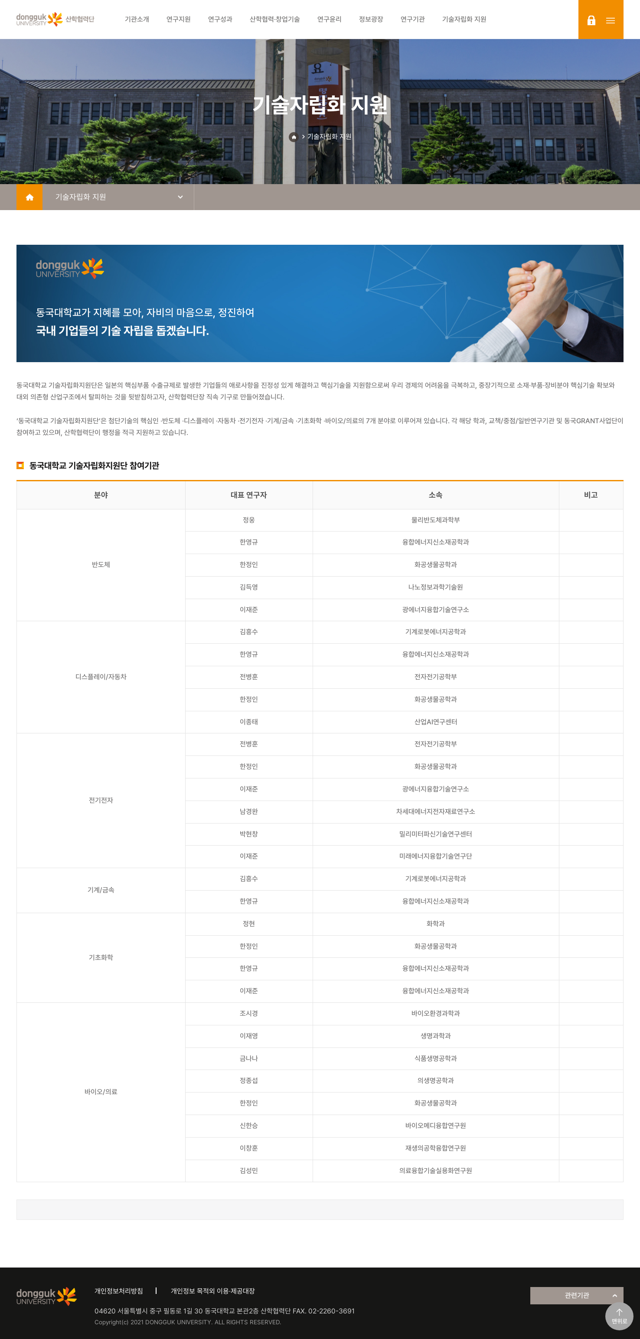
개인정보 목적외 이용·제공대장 (213, 1291)
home (29, 197)
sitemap (610, 20)
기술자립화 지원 (329, 137)
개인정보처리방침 (119, 1291)
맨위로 (619, 1321)
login (591, 20)
